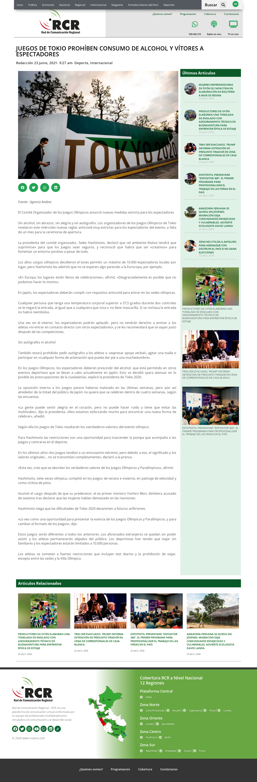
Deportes (168, 5)
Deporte (81, 63)
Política (32, 5)
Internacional (98, 5)
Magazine (117, 5)
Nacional (64, 5)
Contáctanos (231, 14)
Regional (80, 5)
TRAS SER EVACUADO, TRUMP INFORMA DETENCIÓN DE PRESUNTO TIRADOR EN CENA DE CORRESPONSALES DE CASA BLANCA (218, 151)
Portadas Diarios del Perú (143, 5)
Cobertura (210, 14)
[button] (223, 4)
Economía (48, 5)
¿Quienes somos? (162, 14)
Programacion (188, 14)
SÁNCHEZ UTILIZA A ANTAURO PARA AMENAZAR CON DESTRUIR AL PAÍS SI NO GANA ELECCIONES (218, 247)
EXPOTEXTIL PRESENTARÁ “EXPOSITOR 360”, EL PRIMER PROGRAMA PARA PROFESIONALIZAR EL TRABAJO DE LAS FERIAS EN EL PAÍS (217, 183)
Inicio (20, 5)
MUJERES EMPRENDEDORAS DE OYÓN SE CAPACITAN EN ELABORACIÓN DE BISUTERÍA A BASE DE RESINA (217, 90)
